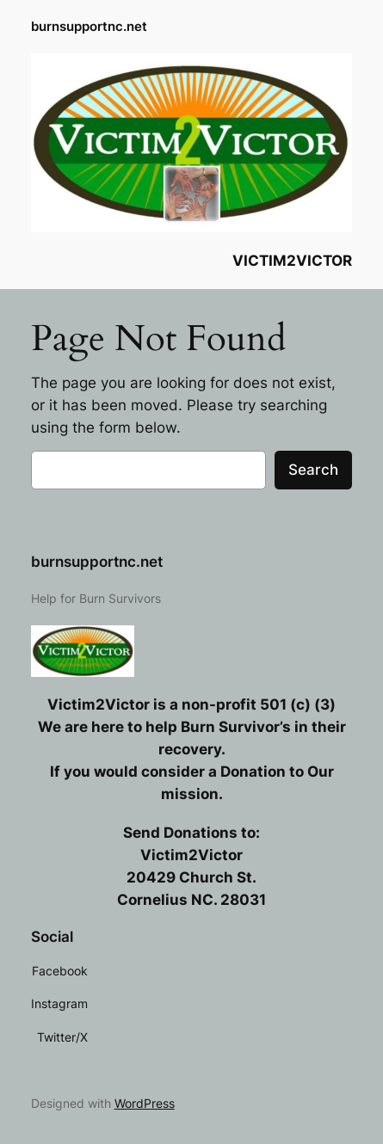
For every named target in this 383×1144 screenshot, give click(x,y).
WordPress (144, 1103)
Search (313, 469)
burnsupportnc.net (89, 26)
